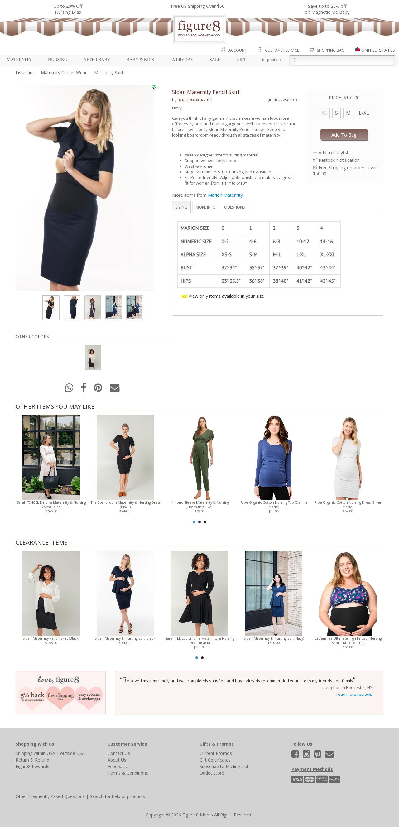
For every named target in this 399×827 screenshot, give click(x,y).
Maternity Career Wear (64, 72)
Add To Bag (344, 135)
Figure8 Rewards (32, 766)
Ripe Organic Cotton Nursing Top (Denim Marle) (274, 504)
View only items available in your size (226, 296)
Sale (214, 59)
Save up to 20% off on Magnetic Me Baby (327, 9)
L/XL (364, 112)
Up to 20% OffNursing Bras (68, 9)
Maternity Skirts (110, 72)
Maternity (19, 59)
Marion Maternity (194, 100)
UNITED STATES (378, 50)
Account (237, 50)
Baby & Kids (140, 59)
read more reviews (354, 694)
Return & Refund (32, 760)
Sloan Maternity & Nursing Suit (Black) (125, 638)
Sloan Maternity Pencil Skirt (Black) (51, 638)
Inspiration (271, 59)
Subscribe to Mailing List (224, 766)
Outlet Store (212, 773)
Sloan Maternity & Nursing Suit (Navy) (274, 638)
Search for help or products (117, 796)
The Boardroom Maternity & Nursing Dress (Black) (125, 504)
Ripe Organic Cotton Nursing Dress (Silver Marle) (348, 504)
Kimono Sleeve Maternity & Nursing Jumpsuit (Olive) (199, 504)
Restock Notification (339, 160)
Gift (241, 59)
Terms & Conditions (128, 773)
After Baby (97, 59)
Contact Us (119, 753)
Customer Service (282, 50)
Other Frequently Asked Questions (50, 796)
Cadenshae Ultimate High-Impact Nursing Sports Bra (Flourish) (348, 640)
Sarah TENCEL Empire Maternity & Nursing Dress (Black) (199, 640)
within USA (44, 753)
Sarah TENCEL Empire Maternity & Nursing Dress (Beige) (51, 504)
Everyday (182, 59)
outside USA (72, 753)
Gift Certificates (215, 760)
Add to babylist (334, 153)
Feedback (117, 766)
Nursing (57, 59)
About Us (117, 760)
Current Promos (216, 753)
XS (324, 112)
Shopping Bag (330, 50)
